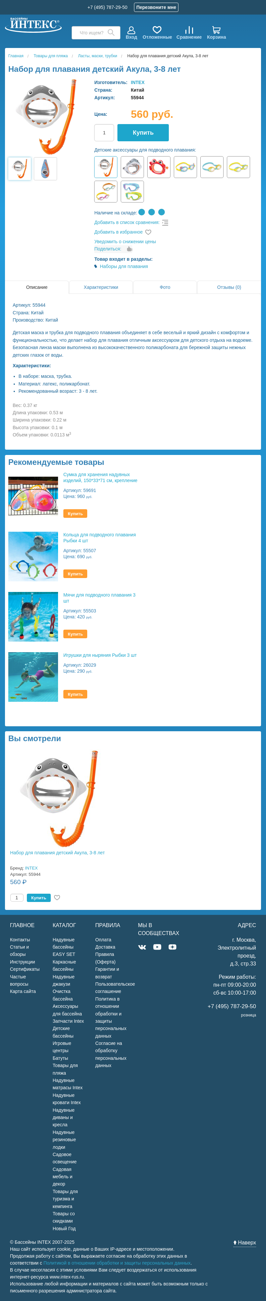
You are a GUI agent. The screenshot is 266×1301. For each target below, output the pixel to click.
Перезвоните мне (156, 7)
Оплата (103, 939)
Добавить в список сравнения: (127, 222)
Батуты (60, 1058)
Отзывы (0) (229, 287)
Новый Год (64, 1228)
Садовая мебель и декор (63, 1177)
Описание (36, 287)
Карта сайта (23, 991)
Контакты (20, 939)
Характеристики (101, 287)
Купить (143, 132)
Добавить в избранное (118, 232)
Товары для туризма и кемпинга (65, 1199)
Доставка (105, 947)
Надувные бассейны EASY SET (64, 947)
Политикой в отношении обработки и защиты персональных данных (117, 1263)
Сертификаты (24, 969)
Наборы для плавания (124, 266)
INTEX (138, 82)
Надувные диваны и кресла (64, 1117)
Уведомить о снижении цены (125, 241)
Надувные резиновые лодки (64, 1140)
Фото (165, 287)
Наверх (244, 1242)
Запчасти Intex (68, 1021)
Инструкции (22, 962)
